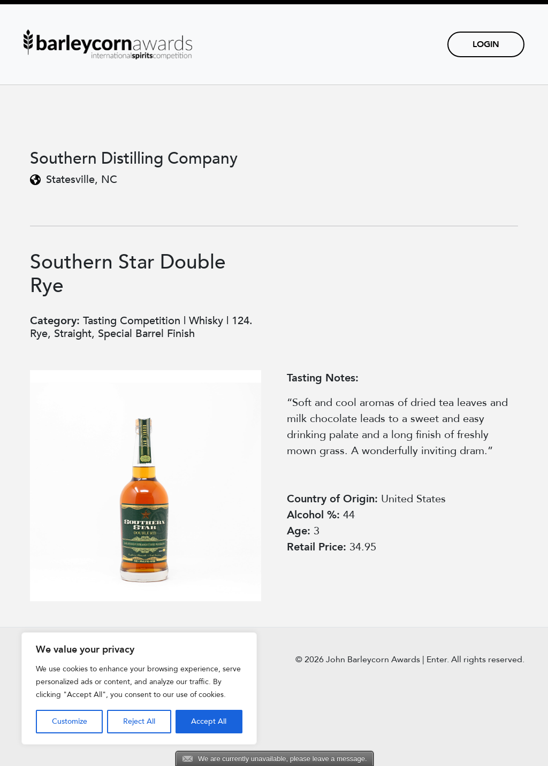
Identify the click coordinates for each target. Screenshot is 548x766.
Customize (69, 721)
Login (486, 44)
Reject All (139, 721)
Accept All (208, 721)
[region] (139, 688)
